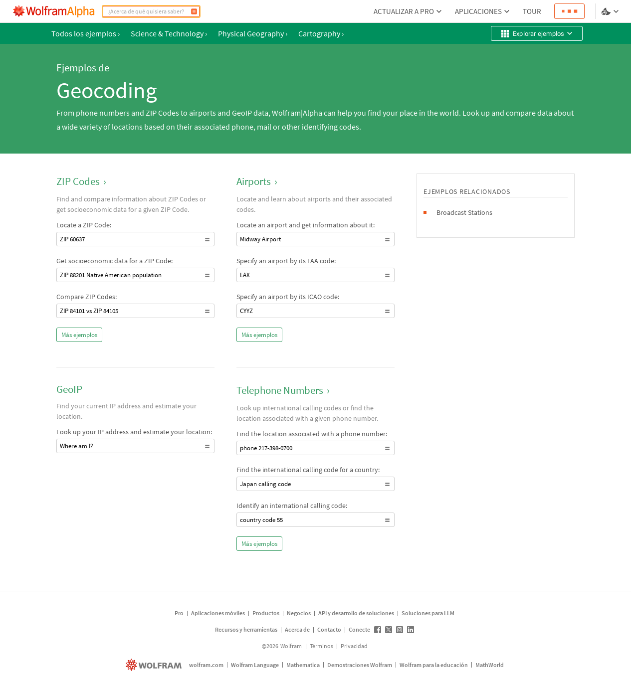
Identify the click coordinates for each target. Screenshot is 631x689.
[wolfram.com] (155, 665)
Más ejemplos (79, 335)
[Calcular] (194, 11)
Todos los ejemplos (85, 33)
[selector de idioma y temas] (611, 11)
